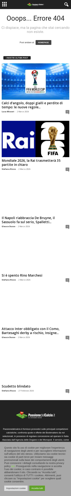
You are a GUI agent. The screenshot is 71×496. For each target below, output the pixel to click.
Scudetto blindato (16, 386)
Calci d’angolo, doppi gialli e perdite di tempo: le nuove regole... (32, 105)
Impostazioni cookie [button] (16, 488)
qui (13, 466)
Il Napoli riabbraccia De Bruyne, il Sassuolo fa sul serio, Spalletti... (28, 220)
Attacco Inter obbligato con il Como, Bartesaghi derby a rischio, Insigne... (30, 331)
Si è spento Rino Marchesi (22, 275)
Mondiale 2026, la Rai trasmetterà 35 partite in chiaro (31, 162)
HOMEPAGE (43, 42)
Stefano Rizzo (9, 169)
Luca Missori (8, 111)
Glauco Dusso (8, 226)
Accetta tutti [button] (37, 488)
